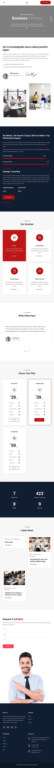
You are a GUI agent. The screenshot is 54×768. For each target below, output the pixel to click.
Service (4, 741)
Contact (30, 722)
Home (29, 716)
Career (4, 738)
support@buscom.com (37, 750)
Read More (14, 256)
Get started (8, 197)
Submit (8, 646)
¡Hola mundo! (9, 542)
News (4, 750)
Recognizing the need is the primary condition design (38, 560)
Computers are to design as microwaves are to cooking (13, 594)
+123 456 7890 (35, 745)
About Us (30, 719)
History (4, 747)
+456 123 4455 (35, 747)
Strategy (5, 744)
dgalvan (17, 539)
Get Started (45, 2)
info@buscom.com (36, 752)
